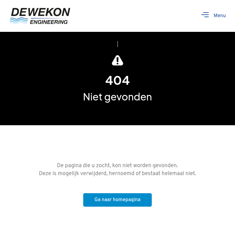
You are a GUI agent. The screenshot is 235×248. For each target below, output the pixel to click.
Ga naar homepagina (117, 200)
